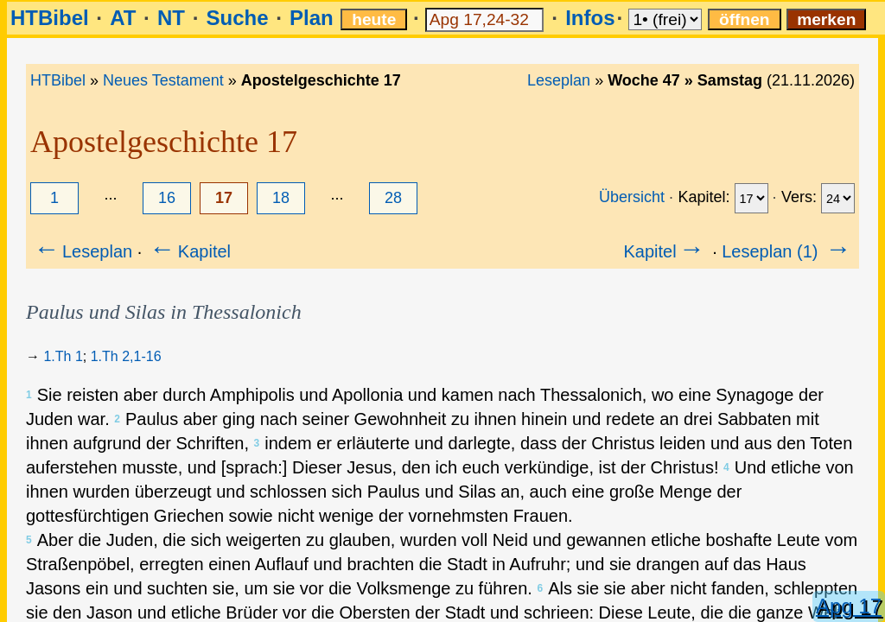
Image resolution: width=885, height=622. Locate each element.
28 (393, 197)
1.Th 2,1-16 (126, 356)
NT (171, 17)
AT (123, 17)
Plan (312, 17)
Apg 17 (849, 606)
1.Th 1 (62, 356)
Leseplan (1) (788, 251)
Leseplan (558, 80)
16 (166, 197)
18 (281, 197)
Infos (589, 17)
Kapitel (189, 251)
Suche (237, 17)
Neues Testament (163, 80)
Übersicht (632, 197)
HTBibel (49, 17)
